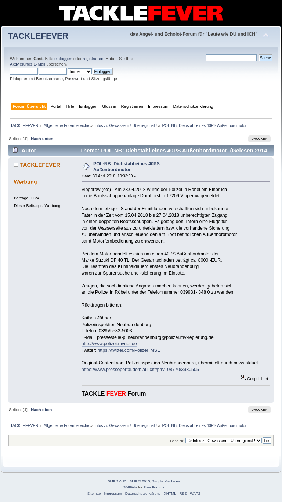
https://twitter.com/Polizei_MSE (128, 350)
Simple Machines (166, 481)
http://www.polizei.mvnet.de (109, 343)
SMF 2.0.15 (117, 481)
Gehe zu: (177, 441)
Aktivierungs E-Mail (27, 64)
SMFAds (130, 487)
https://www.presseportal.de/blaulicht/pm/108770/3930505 (140, 369)
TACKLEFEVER (38, 35)
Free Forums (153, 487)
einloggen (63, 58)
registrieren (93, 58)
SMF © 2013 (140, 481)
